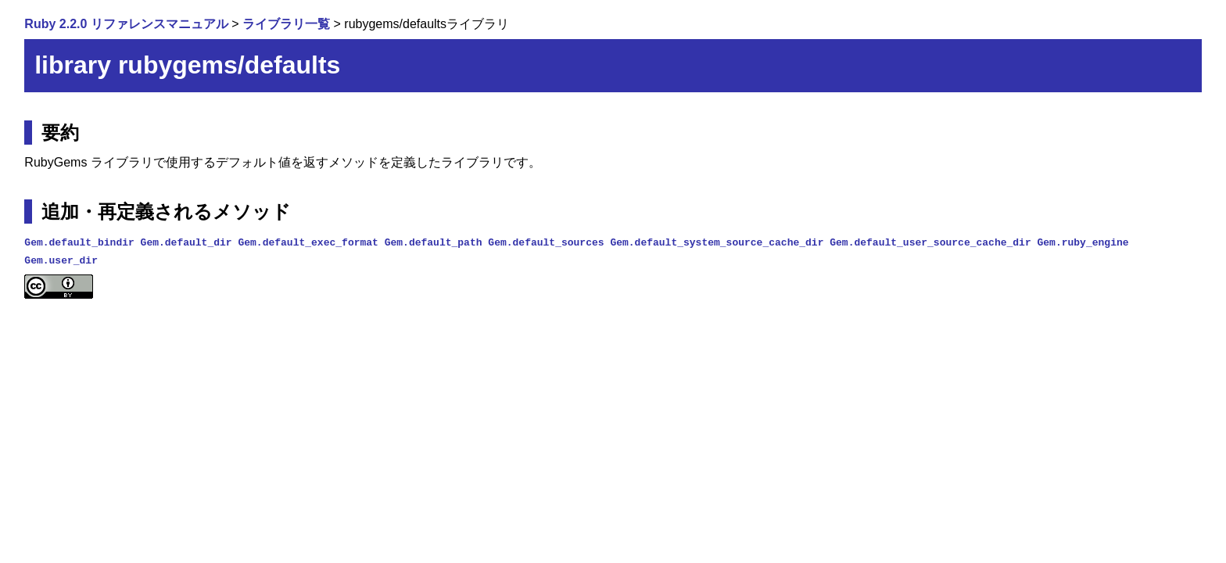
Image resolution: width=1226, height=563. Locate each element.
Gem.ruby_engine (1082, 242)
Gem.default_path (433, 242)
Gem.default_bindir (79, 242)
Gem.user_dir (61, 260)
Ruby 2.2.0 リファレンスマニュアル (126, 23)
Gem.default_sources (546, 242)
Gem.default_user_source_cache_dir (930, 242)
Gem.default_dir (186, 242)
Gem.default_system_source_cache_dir (716, 242)
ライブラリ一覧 (286, 23)
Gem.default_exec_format (308, 242)
